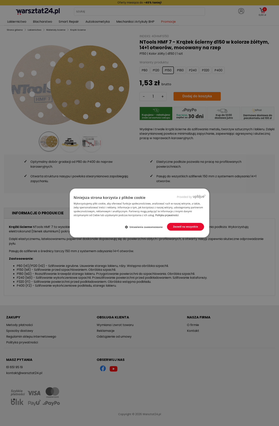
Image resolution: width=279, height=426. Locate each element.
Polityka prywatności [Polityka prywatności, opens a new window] (167, 215)
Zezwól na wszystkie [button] (185, 226)
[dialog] (139, 213)
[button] (145, 227)
